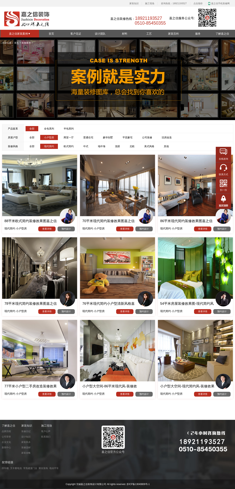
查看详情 (47, 228)
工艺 (149, 33)
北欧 (132, 146)
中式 (85, 146)
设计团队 (100, 33)
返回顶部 (223, 205)
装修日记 (26, 431)
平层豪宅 (127, 137)
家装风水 (26, 442)
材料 (124, 33)
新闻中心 (6, 447)
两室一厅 (69, 137)
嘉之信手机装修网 (220, 3)
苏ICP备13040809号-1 (138, 484)
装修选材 (26, 447)
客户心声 (45, 431)
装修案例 (26, 43)
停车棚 (5, 468)
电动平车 (54, 468)
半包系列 (69, 128)
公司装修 (147, 137)
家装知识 (134, 3)
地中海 (101, 146)
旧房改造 (167, 137)
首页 (51, 33)
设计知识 (26, 436)
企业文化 (6, 442)
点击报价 (198, 3)
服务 (198, 33)
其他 (166, 146)
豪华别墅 (108, 137)
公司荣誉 (6, 436)
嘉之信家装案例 (20, 33)
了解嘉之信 (222, 33)
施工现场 (149, 3)
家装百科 (173, 33)
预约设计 (66, 228)
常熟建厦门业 (30, 468)
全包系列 (49, 128)
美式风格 (149, 146)
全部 (31, 137)
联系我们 (45, 436)
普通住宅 (88, 137)
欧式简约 (69, 146)
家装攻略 (26, 453)
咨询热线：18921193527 (174, 3)
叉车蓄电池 (16, 468)
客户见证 (75, 33)
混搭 (117, 146)
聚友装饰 (43, 468)
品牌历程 (6, 431)
